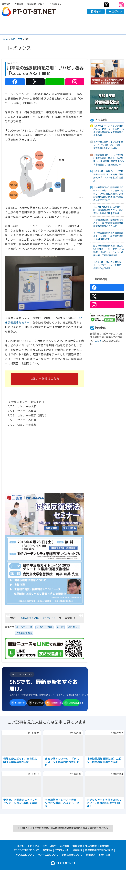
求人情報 (31, 27)
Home (5, 39)
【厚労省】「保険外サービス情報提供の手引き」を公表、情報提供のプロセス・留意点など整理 (108, 176)
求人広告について (25, 854)
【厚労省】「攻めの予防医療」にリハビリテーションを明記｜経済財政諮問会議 (108, 265)
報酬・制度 (115, 27)
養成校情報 (94, 27)
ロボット (74, 627)
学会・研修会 (52, 27)
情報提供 (90, 854)
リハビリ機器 (45, 627)
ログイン (115, 11)
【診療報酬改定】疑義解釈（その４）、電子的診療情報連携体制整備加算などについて (108, 223)
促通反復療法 (25, 632)
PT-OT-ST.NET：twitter (106, 4)
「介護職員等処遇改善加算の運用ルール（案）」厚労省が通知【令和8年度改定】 (108, 236)
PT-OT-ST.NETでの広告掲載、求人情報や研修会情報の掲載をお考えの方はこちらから (63, 828)
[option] (107, 72)
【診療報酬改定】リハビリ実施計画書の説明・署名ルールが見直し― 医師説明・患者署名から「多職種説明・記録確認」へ (108, 160)
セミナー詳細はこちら (44, 379)
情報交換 (73, 27)
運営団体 (47, 850)
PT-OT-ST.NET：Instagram (121, 4)
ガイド (96, 11)
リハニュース (25, 627)
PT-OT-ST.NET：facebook (98, 4)
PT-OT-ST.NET (29, 11)
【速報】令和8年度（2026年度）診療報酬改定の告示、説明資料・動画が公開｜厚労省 (108, 210)
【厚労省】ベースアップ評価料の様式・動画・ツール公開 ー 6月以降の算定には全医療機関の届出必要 (108, 130)
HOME (20, 846)
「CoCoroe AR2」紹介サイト (37, 618)
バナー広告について (48, 854)
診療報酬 (104, 846)
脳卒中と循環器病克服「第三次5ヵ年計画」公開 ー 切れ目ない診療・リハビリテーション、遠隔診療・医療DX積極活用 (108, 250)
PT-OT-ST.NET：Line (113, 4)
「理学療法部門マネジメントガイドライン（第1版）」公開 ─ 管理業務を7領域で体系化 (108, 145)
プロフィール (62, 850)
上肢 (61, 627)
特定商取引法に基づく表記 (99, 850)
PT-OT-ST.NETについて (26, 850)
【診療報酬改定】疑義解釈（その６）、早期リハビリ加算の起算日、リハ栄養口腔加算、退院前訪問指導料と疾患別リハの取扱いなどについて (108, 194)
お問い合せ (104, 854)
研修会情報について (72, 854)
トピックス (10, 27)
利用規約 (77, 850)
